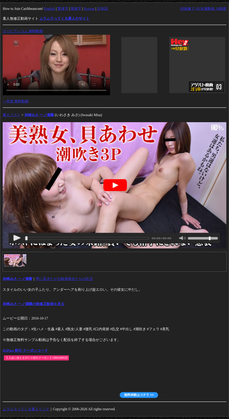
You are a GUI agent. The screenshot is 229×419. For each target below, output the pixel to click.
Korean (89, 9)
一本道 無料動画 (16, 101)
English (49, 9)
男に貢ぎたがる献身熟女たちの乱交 (64, 279)
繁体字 (62, 9)
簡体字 (76, 9)
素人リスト (12, 115)
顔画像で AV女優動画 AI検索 (203, 9)
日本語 (102, 9)
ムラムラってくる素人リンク (26, 409)
